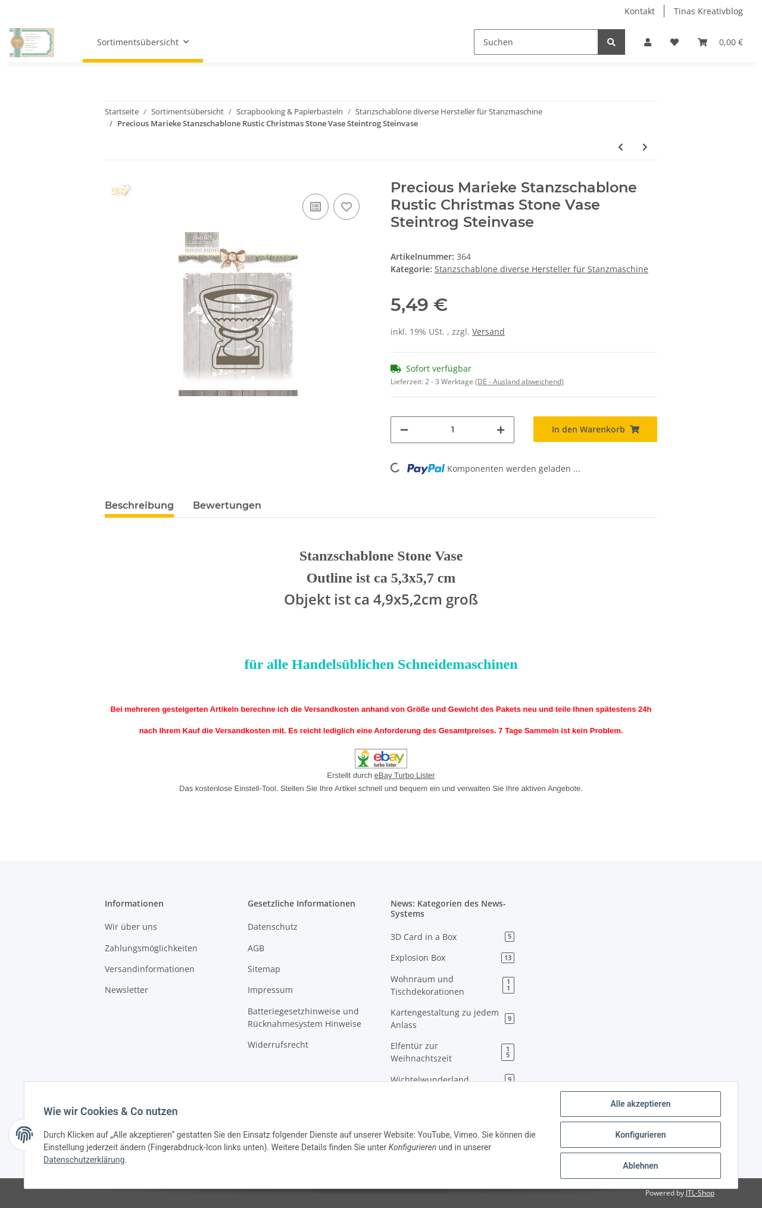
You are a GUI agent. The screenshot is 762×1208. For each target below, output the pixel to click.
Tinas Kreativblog (708, 11)
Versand (488, 331)
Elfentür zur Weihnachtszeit (452, 1052)
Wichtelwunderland (452, 1079)
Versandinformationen (150, 969)
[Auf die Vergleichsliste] (315, 207)
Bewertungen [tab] (227, 505)
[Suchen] (536, 42)
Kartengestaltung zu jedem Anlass (452, 1018)
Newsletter (126, 989)
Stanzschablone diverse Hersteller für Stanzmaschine (541, 269)
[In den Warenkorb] (595, 429)
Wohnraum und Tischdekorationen (452, 985)
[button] (648, 42)
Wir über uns (131, 926)
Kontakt (639, 11)
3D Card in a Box (452, 936)
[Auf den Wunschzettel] (346, 207)
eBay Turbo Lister (404, 775)
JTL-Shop (700, 1193)
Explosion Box (452, 957)
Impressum (270, 989)
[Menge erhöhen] (501, 430)
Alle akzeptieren (640, 1104)
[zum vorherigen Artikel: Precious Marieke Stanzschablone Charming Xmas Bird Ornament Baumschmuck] (620, 147)
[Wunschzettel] (674, 42)
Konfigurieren (640, 1134)
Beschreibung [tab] (139, 505)
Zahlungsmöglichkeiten (151, 948)
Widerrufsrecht (278, 1044)
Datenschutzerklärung (83, 1160)
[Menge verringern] (404, 430)
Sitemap (264, 969)
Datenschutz (273, 926)
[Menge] (452, 430)
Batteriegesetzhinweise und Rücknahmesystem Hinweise (304, 1017)
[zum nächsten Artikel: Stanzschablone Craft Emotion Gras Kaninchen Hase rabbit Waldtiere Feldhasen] (645, 147)
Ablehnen (640, 1165)
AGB (256, 948)
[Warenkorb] (720, 42)
